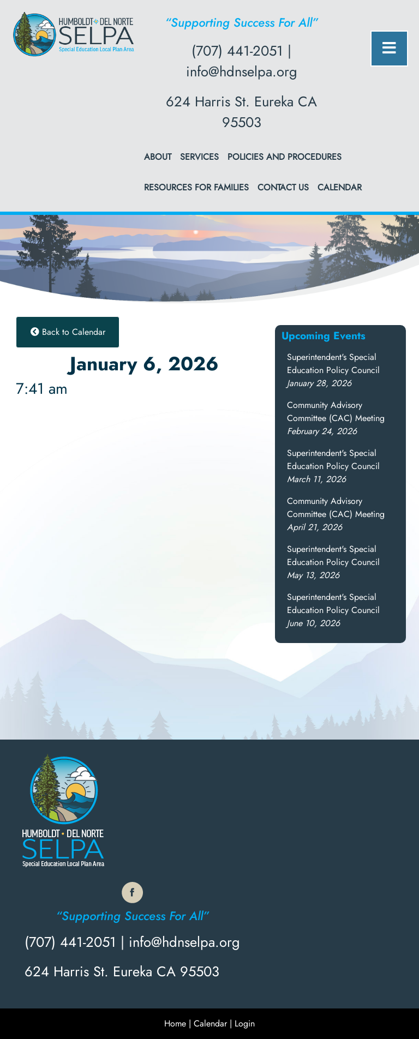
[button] (333, 370)
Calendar (340, 187)
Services (199, 157)
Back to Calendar (68, 332)
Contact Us (283, 187)
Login (245, 1023)
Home (175, 1023)
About (157, 157)
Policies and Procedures (285, 157)
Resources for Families (196, 187)
